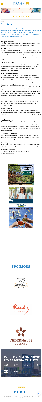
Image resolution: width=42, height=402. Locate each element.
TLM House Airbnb (24, 383)
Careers (17, 383)
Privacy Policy (26, 398)
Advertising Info (33, 383)
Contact (12, 383)
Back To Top (21, 387)
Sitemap (14, 398)
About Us (7, 383)
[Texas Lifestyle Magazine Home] (21, 3)
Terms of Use (20, 398)
